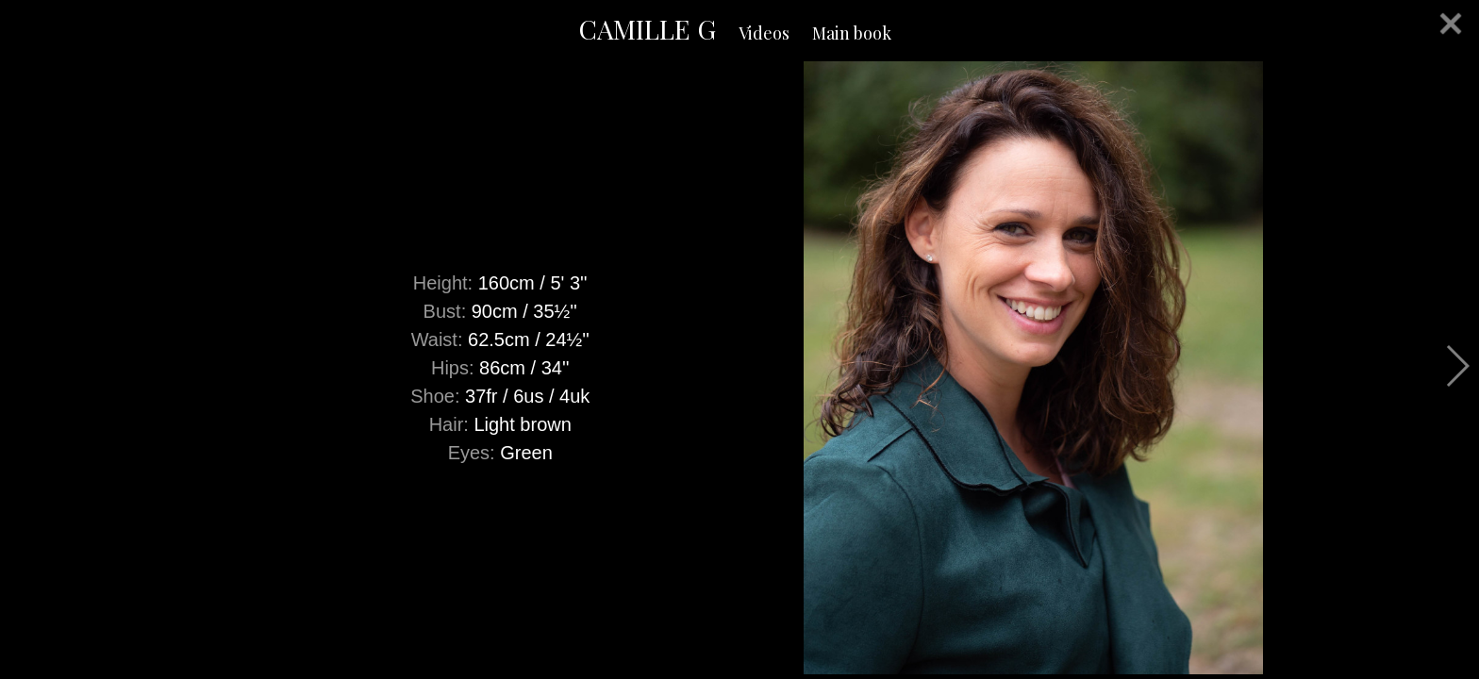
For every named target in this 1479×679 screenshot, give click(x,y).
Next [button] (1457, 366)
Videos (764, 33)
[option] (739, 367)
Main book (851, 33)
